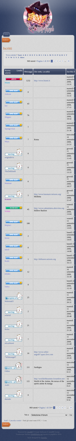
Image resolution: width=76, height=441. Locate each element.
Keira (7, 329)
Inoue (7, 238)
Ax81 (7, 385)
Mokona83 (9, 301)
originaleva (9, 157)
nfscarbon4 (9, 343)
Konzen (8, 199)
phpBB (29, 432)
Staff (6, 420)
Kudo (7, 261)
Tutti (20, 55)
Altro (22, 57)
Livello (19, 70)
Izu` (6, 106)
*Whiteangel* (10, 357)
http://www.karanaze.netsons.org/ (47, 194)
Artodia (44, 438)
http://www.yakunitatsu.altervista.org (49, 208)
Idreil (7, 249)
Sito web (38, 72)
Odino (7, 371)
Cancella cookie (15, 420)
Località (46, 72)
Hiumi (7, 82)
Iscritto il (71, 72)
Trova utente (11, 55)
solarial (8, 315)
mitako (7, 274)
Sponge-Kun (10, 129)
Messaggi (28, 72)
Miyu (7, 141)
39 (68, 61)
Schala (7, 211)
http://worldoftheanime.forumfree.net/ (49, 379)
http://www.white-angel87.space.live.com (43, 353)
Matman (8, 183)
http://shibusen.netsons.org (45, 259)
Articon (8, 94)
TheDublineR (10, 171)
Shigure (8, 117)
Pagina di (43, 61)
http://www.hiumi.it (42, 80)
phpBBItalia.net (37, 434)
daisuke (8, 399)
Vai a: (26, 415)
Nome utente (7, 71)
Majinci (8, 225)
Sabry (7, 286)
